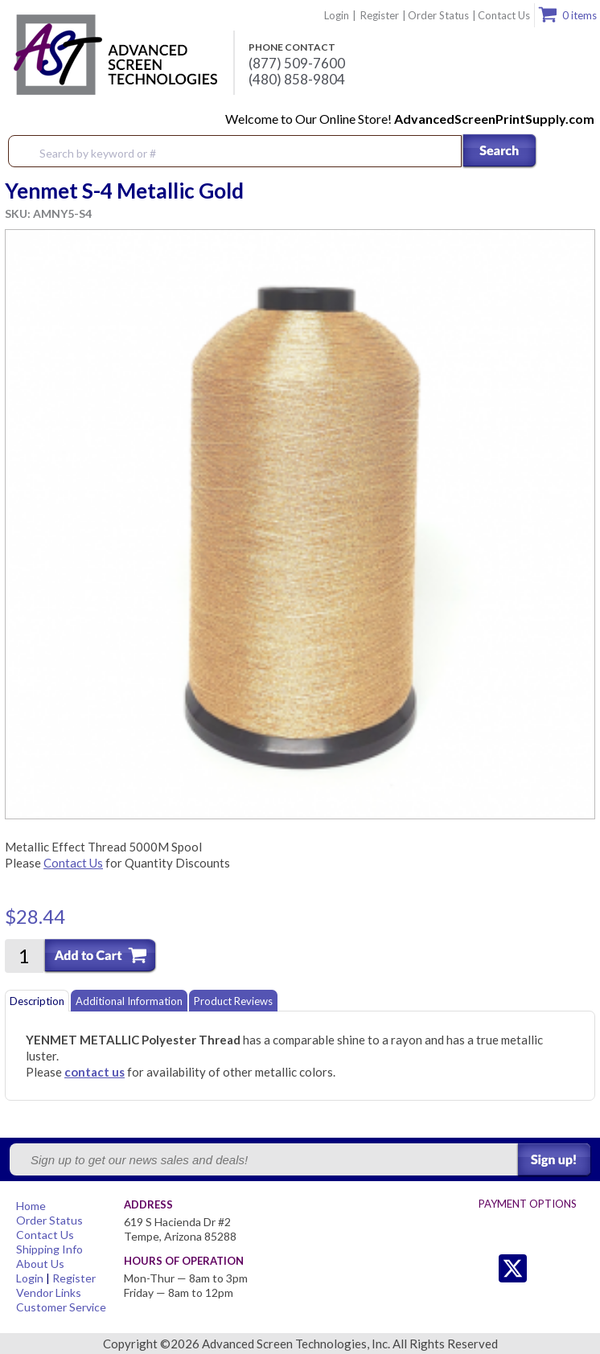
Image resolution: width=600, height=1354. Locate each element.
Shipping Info (49, 1249)
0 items (579, 15)
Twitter (480, 1268)
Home (31, 1205)
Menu (577, 151)
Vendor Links (48, 1292)
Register (379, 15)
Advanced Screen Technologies (113, 55)
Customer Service (61, 1307)
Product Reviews (233, 1001)
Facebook (545, 1268)
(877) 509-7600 (297, 63)
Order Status (438, 15)
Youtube (577, 1268)
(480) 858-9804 (297, 80)
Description (37, 1001)
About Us (40, 1263)
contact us (94, 1072)
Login (336, 15)
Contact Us (504, 15)
